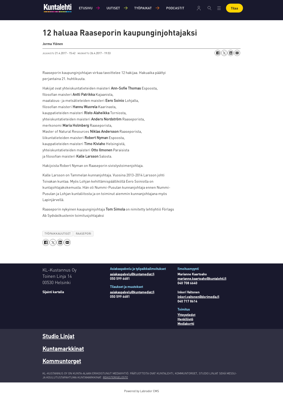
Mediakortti (185, 323)
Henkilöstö (185, 319)
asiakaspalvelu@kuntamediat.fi (132, 274)
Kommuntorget (61, 360)
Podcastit (175, 8)
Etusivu (85, 8)
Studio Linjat (58, 336)
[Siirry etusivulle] (57, 8)
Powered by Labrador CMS (141, 391)
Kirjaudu (199, 8)
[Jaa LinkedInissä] (231, 53)
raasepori (83, 233)
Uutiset (113, 8)
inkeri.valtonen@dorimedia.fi (198, 297)
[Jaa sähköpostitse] (237, 53)
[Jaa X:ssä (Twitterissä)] (224, 53)
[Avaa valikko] (219, 8)
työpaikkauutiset (57, 233)
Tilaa (234, 8)
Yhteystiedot (186, 315)
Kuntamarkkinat (63, 348)
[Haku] (209, 8)
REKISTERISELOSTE (115, 377)
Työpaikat (143, 8)
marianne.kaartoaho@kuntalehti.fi (201, 278)
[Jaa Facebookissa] (218, 53)
